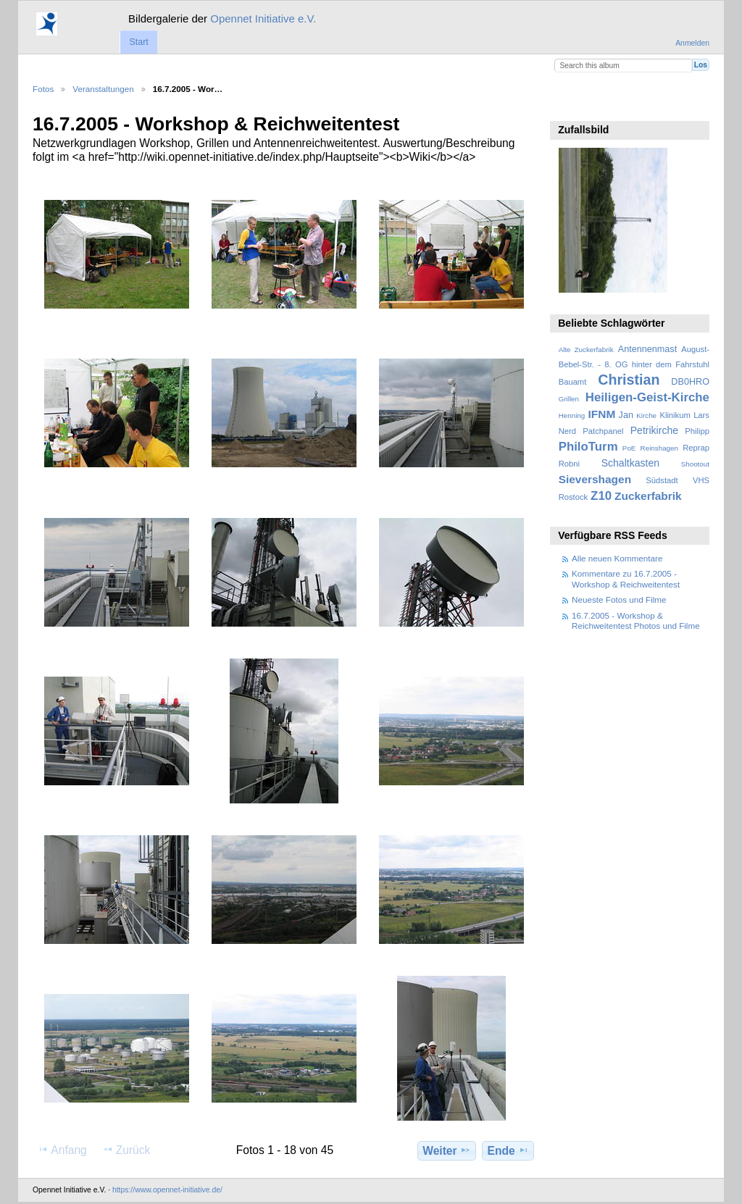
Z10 (601, 496)
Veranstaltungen (102, 88)
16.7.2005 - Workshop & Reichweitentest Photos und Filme (636, 620)
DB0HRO (690, 382)
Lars (701, 415)
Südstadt (662, 480)
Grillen (569, 399)
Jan (626, 415)
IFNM (602, 414)
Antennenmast (647, 349)
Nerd (567, 431)
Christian (628, 380)
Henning (572, 415)
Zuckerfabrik (648, 496)
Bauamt (573, 381)
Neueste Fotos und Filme (619, 599)
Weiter (446, 1150)
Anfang (62, 1149)
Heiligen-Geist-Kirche (647, 397)
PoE (629, 448)
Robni (569, 463)
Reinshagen (659, 448)
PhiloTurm (588, 446)
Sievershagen (595, 479)
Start (138, 42)
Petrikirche (654, 430)
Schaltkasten (630, 463)
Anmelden (692, 43)
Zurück (126, 1149)
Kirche (646, 415)
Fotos (43, 88)
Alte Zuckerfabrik (586, 350)
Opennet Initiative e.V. (263, 18)
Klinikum (674, 415)
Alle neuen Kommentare (617, 558)
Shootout (695, 464)
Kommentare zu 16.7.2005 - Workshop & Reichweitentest (626, 578)
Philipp (697, 431)
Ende (508, 1150)
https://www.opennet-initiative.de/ (167, 1190)
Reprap (696, 447)
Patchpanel (603, 431)
